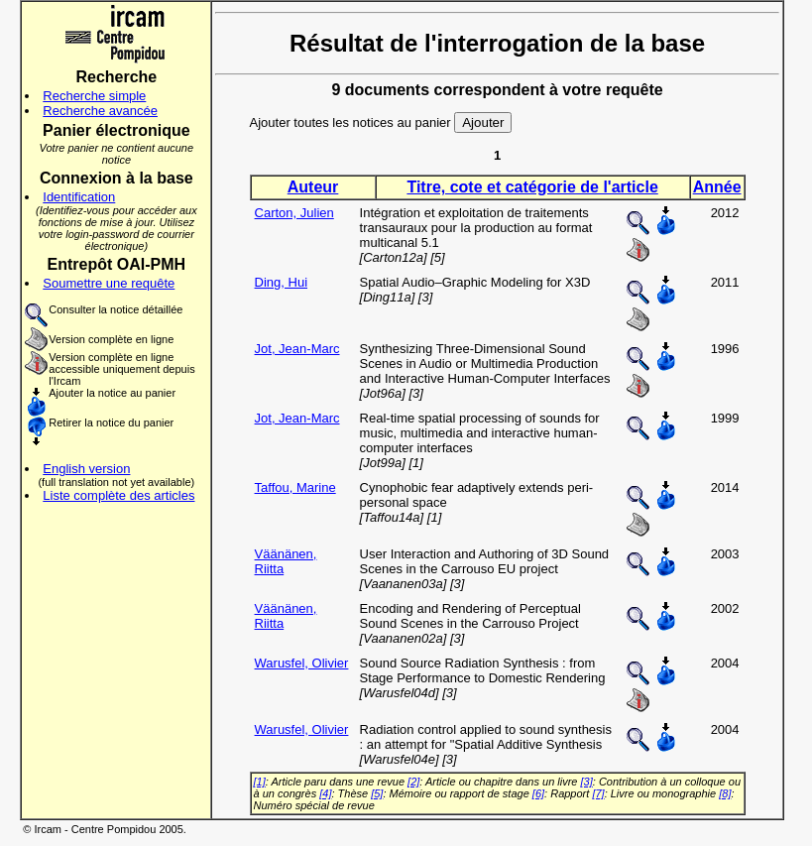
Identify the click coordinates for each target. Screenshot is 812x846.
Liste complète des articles (118, 495)
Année (717, 187)
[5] (377, 793)
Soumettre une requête (108, 283)
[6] (538, 793)
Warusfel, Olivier (302, 663)
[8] (725, 793)
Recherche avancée (100, 110)
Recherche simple (94, 95)
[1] (260, 781)
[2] (413, 781)
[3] (587, 781)
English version (86, 468)
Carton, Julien (294, 212)
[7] (598, 793)
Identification (79, 196)
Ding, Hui (281, 282)
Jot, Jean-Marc (297, 348)
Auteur (313, 187)
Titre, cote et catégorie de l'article (531, 187)
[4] (325, 793)
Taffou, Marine (295, 487)
